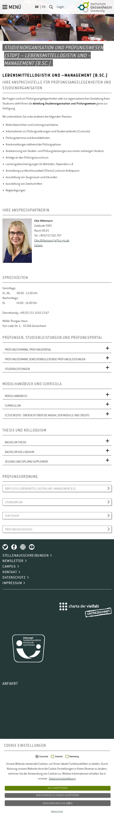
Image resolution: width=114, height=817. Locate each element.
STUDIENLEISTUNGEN (17, 369)
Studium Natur (68, 803)
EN (43, 7)
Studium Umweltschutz (16, 808)
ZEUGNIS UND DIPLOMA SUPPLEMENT (26, 461)
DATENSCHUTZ (14, 578)
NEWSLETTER (13, 561)
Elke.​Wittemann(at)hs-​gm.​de (51, 240)
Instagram (23, 547)
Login (60, 7)
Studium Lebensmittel (59, 798)
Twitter (5, 547)
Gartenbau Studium (50, 778)
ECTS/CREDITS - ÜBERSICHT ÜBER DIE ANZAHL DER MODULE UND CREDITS (47, 415)
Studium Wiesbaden (47, 808)
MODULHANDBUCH (16, 396)
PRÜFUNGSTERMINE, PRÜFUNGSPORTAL (28, 349)
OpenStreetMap (24, 767)
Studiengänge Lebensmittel (48, 788)
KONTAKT (9, 572)
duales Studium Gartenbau (18, 778)
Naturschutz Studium (58, 783)
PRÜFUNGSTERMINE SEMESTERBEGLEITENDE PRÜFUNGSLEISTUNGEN (45, 359)
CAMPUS (9, 567)
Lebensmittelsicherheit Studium (21, 783)
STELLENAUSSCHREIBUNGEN (25, 556)
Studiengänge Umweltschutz (19, 793)
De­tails (38, 245)
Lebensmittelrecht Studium (82, 778)
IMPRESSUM (12, 583)
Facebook (14, 547)
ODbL (61, 767)
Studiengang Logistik (15, 788)
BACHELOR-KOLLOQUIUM (19, 452)
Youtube (31, 547)
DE (37, 7)
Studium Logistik (45, 803)
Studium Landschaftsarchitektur (21, 798)
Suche (51, 7)
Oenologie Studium (86, 783)
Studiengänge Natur (81, 788)
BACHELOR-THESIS (15, 442)
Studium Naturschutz (93, 803)
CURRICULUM (13, 405)
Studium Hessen (91, 793)
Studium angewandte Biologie (59, 793)
